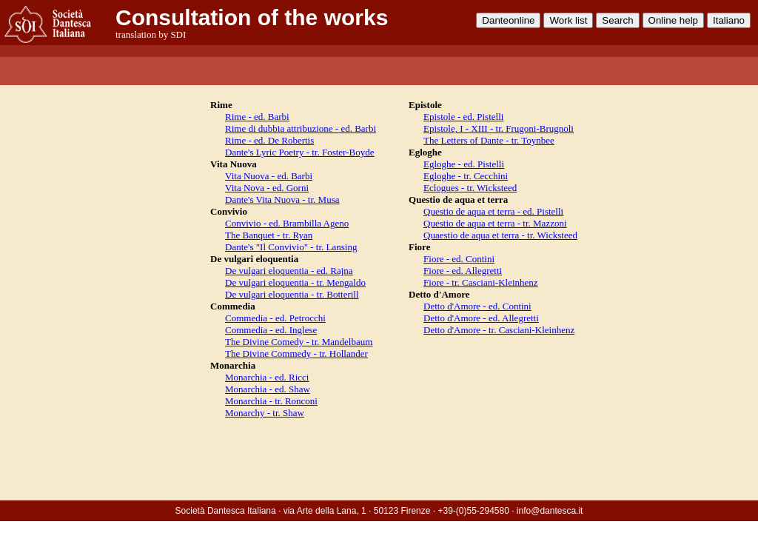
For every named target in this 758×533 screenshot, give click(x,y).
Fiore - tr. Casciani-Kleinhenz (480, 282)
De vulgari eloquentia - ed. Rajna (289, 270)
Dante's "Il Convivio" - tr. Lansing (291, 246)
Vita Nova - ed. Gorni (267, 187)
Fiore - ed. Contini (458, 258)
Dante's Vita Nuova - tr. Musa (282, 199)
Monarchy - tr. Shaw (264, 412)
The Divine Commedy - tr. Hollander (296, 353)
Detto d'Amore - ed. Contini (477, 306)
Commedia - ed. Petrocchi (275, 318)
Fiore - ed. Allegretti (462, 270)
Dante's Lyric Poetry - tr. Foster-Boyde (299, 152)
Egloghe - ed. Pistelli (463, 164)
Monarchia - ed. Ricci (267, 377)
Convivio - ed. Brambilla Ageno (287, 223)
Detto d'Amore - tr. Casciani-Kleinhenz (498, 329)
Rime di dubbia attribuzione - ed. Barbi (300, 128)
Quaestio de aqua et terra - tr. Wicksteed (500, 235)
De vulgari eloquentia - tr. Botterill (292, 294)
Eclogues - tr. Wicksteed (470, 187)
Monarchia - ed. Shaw (267, 389)
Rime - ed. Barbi (257, 116)
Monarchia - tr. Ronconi (271, 400)
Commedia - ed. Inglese (271, 329)
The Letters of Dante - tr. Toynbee (488, 140)
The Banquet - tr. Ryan (268, 235)
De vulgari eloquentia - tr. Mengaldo (295, 282)
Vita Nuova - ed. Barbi (268, 175)
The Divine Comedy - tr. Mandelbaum (298, 341)
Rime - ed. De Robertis (269, 140)
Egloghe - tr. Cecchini (465, 175)
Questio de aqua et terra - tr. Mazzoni (494, 223)
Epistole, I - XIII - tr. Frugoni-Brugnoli (498, 128)
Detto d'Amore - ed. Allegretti (481, 318)
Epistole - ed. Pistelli (463, 116)
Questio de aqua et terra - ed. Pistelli (493, 211)
